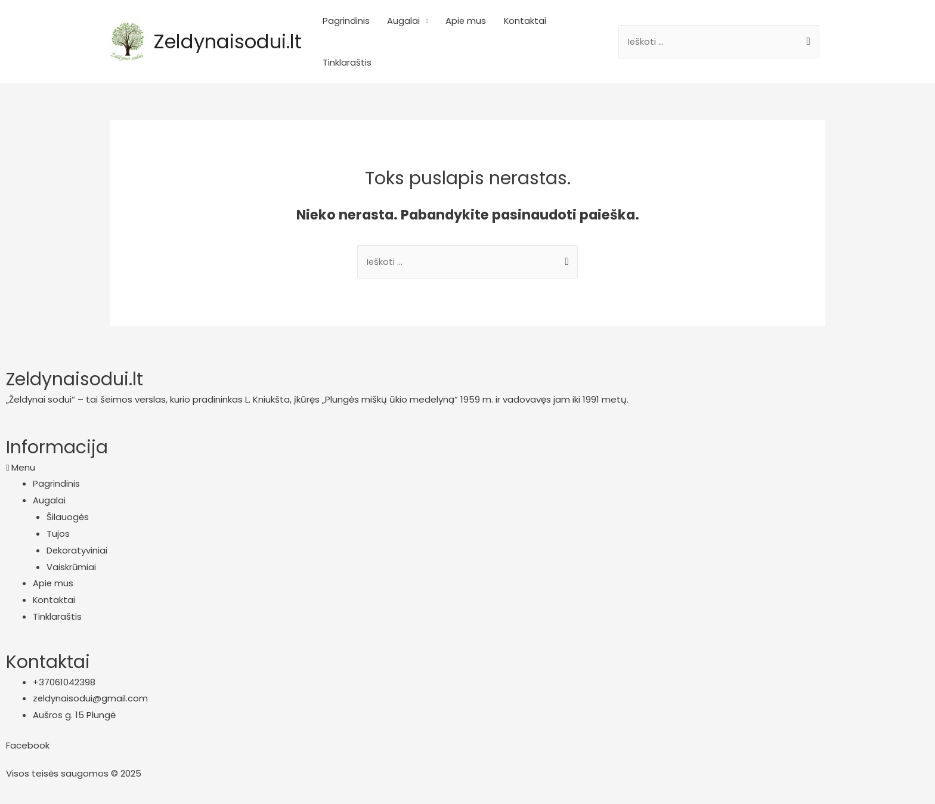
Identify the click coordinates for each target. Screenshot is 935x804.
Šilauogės (68, 517)
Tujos (58, 534)
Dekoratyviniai (77, 551)
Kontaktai (539, 20)
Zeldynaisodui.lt (234, 41)
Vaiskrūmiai (72, 567)
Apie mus (479, 20)
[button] (467, 468)
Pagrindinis (359, 20)
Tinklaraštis (360, 62)
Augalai (417, 20)
